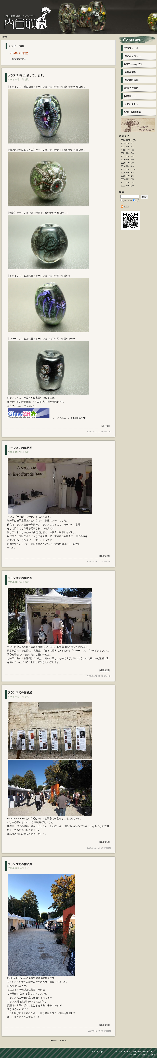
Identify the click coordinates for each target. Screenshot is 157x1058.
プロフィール (131, 48)
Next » (62, 1040)
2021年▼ (125, 156)
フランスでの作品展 (20, 448)
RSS (126, 206)
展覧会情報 (130, 72)
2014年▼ (125, 179)
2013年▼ (125, 182)
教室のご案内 (131, 88)
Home (4, 37)
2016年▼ (125, 172)
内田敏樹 (26, 25)
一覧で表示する (18, 59)
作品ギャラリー (132, 56)
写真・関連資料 (132, 112)
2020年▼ (125, 159)
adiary (133, 1054)
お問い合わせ (131, 104)
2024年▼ (125, 146)
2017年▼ (125, 169)
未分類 (105, 426)
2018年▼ (125, 166)
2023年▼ (125, 150)
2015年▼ (125, 176)
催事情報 (104, 556)
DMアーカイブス (133, 64)
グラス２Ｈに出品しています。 (26, 75)
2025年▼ (125, 143)
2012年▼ (125, 185)
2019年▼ (125, 163)
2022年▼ (125, 153)
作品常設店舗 (131, 80)
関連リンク (130, 96)
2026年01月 (126, 140)
